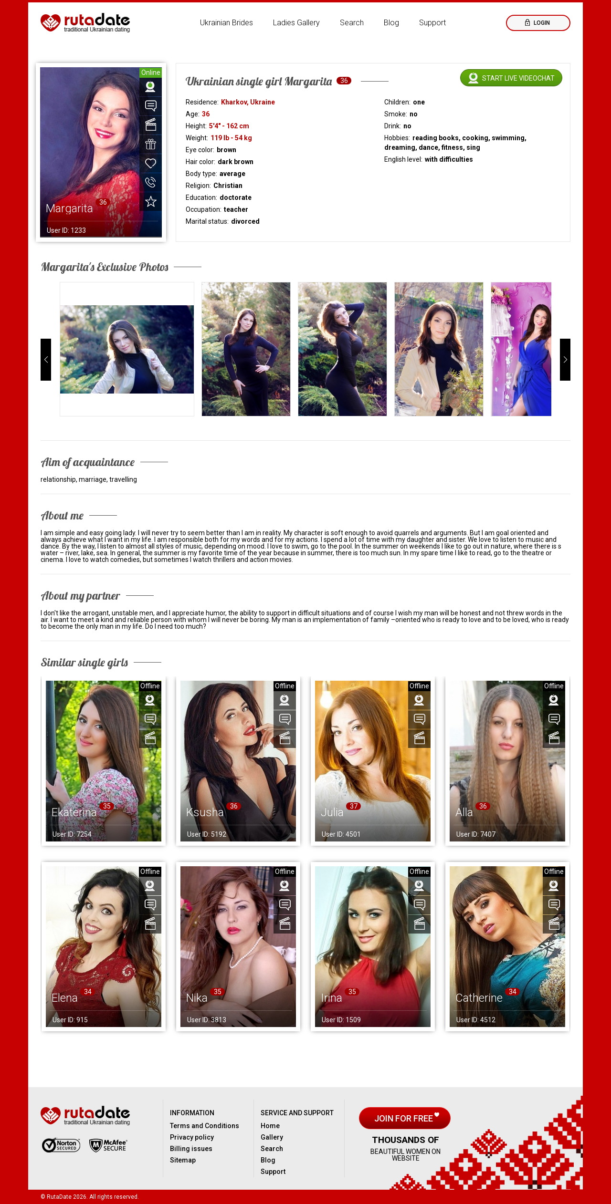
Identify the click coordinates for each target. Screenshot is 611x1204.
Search (352, 22)
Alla (464, 812)
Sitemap (183, 1160)
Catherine (479, 998)
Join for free (404, 1118)
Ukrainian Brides (226, 22)
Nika (197, 998)
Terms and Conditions (204, 1126)
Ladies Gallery (296, 22)
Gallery (272, 1137)
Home (270, 1126)
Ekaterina (74, 812)
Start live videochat (518, 78)
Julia (332, 812)
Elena (65, 998)
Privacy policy (192, 1137)
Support (432, 22)
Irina (331, 998)
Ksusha (205, 812)
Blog (391, 22)
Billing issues (191, 1148)
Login (541, 23)
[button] (46, 360)
